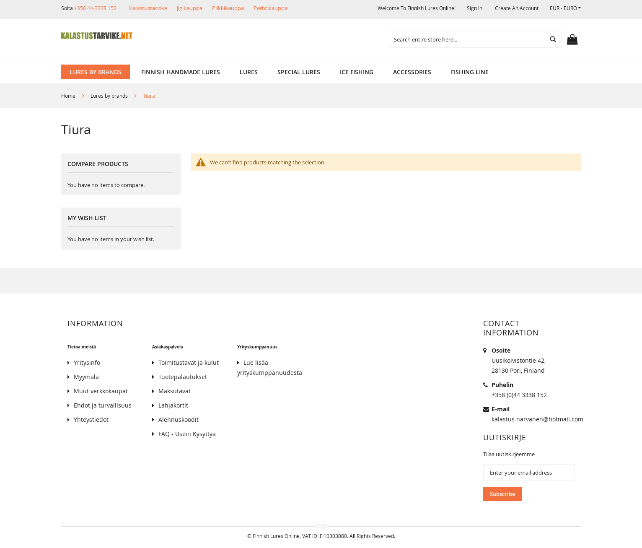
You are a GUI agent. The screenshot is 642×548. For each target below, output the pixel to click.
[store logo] (96, 35)
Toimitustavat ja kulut (188, 362)
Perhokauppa (270, 8)
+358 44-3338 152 (95, 8)
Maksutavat (174, 391)
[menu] (321, 71)
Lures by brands (110, 95)
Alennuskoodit (178, 419)
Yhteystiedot (91, 419)
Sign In (474, 8)
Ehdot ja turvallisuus (103, 405)
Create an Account (516, 8)
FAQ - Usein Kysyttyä (187, 434)
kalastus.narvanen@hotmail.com (537, 419)
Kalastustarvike (148, 8)
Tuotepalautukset (182, 377)
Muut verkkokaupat (101, 391)
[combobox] (476, 39)
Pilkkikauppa (228, 8)
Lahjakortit (173, 405)
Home (69, 95)
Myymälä (86, 377)
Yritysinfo (87, 362)
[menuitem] (95, 72)
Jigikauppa (189, 8)
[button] (565, 8)
